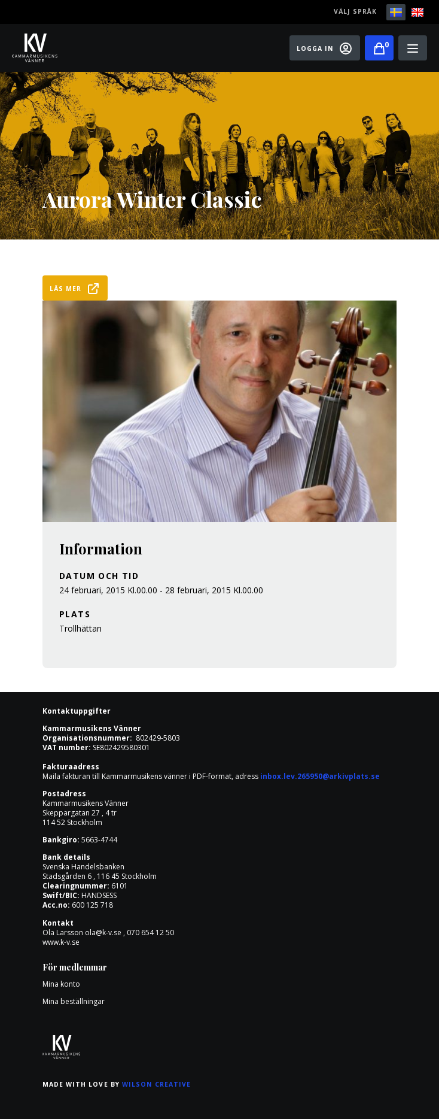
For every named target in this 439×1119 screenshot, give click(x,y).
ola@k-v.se (103, 932)
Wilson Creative (156, 1084)
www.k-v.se (61, 942)
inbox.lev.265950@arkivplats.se (320, 776)
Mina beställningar (73, 1001)
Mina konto (61, 984)
